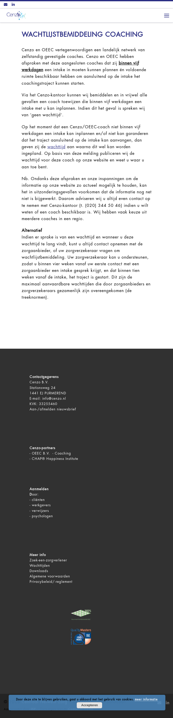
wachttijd (56, 147)
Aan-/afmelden (43, 409)
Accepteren (89, 705)
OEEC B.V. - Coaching (51, 453)
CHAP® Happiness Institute (55, 458)
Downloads (39, 571)
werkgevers (41, 505)
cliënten (38, 499)
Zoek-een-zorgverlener (48, 560)
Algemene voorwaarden (50, 576)
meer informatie (146, 699)
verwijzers (40, 510)
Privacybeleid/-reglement (51, 581)
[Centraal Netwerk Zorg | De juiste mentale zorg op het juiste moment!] (15, 15)
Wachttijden (40, 565)
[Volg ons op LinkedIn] (13, 5)
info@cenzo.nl (54, 398)
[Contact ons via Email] (5, 5)
